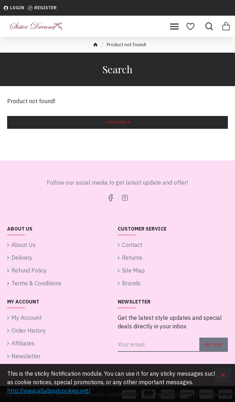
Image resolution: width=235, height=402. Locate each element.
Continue (115, 122)
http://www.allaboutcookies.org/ (49, 390)
